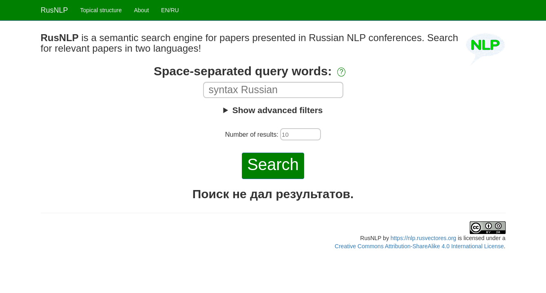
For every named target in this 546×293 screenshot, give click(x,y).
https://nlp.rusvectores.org (423, 238)
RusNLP (54, 10)
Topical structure (101, 10)
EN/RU (170, 10)
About (141, 10)
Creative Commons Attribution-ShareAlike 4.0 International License (419, 246)
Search (273, 164)
